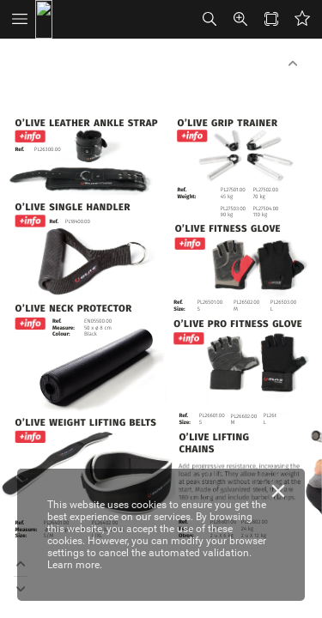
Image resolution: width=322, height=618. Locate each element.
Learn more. (74, 565)
